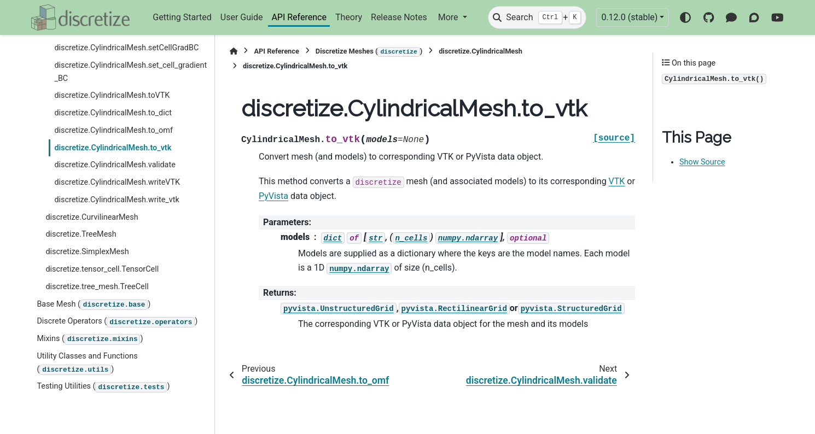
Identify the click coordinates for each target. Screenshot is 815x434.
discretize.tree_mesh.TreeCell (96, 286)
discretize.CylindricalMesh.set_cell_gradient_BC (130, 72)
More (449, 17)
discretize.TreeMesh (80, 234)
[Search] (537, 17)
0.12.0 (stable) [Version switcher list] (629, 17)
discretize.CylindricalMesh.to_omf (113, 130)
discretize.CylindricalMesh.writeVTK (117, 182)
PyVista (273, 196)
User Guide (241, 17)
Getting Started (182, 17)
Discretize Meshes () (369, 52)
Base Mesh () (93, 305)
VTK (617, 181)
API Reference (299, 17)
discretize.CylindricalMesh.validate (114, 164)
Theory (348, 17)
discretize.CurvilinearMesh (91, 217)
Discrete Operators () (117, 321)
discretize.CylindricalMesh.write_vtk (116, 199)
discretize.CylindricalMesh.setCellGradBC (126, 47)
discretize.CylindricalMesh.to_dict (113, 113)
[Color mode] (685, 17)
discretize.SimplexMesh (87, 251)
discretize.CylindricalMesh (480, 51)
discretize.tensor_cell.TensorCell (102, 269)
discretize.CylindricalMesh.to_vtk (112, 148)
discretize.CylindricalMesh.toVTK (112, 95)
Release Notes (399, 17)
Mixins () (90, 339)
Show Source (702, 162)
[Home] (233, 51)
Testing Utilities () (103, 387)
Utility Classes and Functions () (87, 363)
